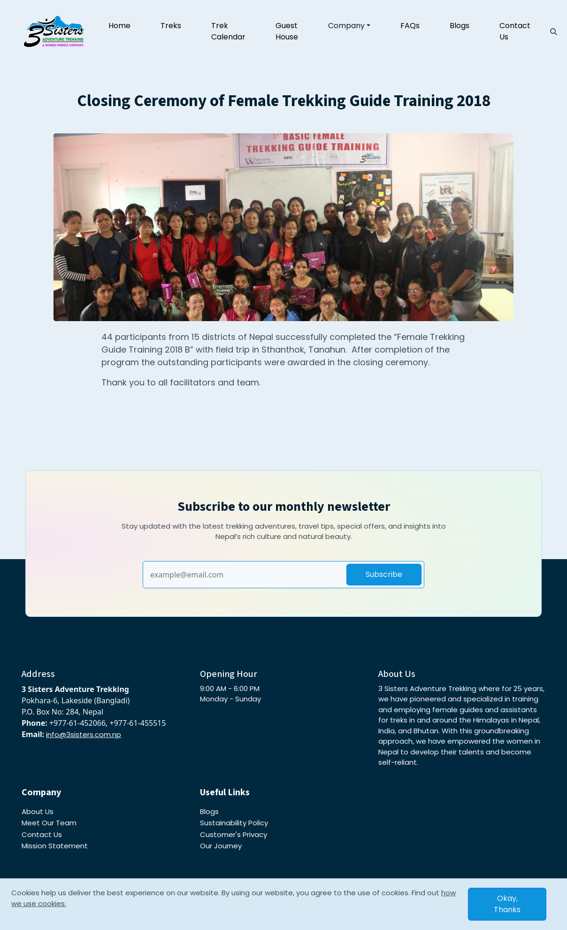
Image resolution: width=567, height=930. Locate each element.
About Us (38, 811)
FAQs (410, 25)
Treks (171, 25)
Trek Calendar (228, 31)
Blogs (459, 25)
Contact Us (514, 31)
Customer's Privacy (233, 834)
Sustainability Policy (234, 823)
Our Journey (221, 846)
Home (119, 25)
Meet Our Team (49, 823)
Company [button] (346, 25)
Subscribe (384, 574)
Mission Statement (55, 846)
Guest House (287, 31)
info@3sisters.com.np (83, 734)
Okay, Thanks (507, 904)
